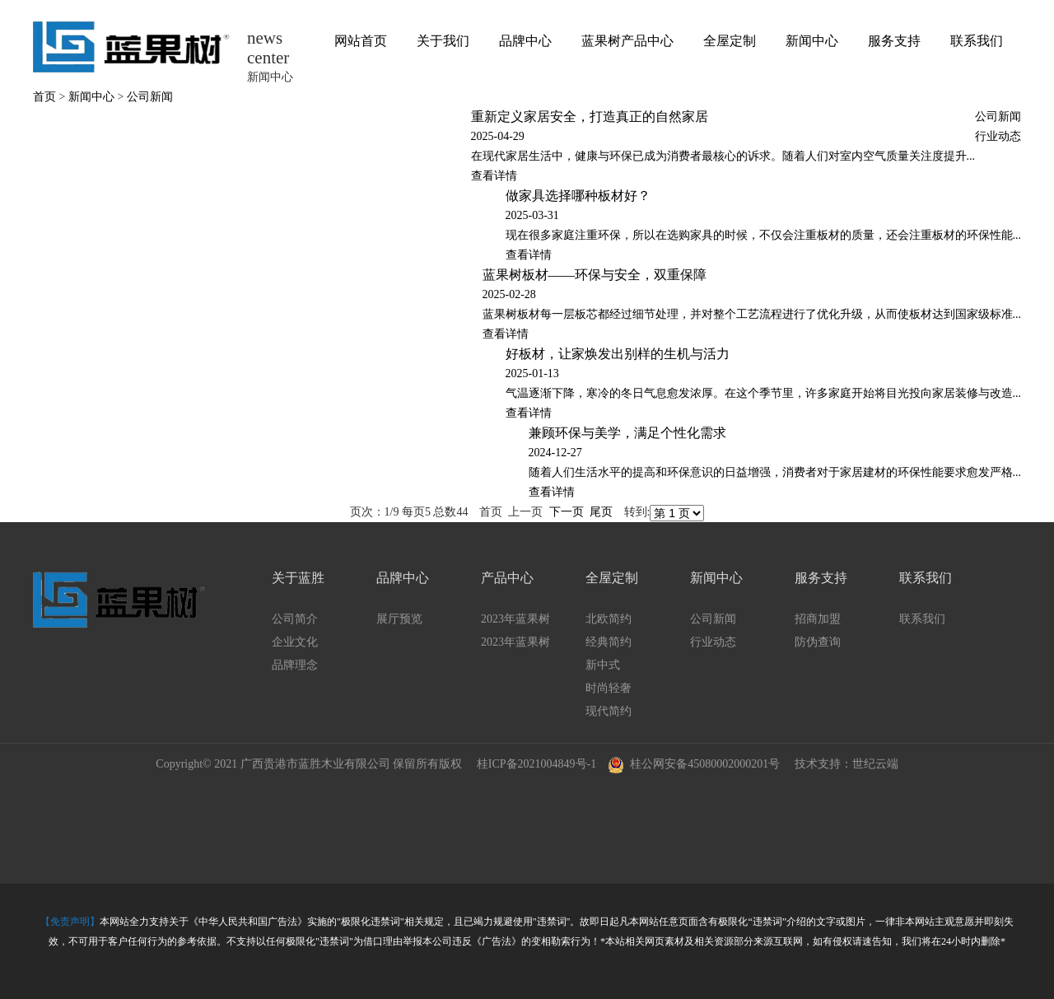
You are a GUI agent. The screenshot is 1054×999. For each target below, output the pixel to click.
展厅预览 (399, 619)
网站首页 (360, 41)
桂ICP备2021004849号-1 (536, 764)
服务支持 (894, 41)
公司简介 (295, 619)
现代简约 (608, 711)
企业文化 (295, 642)
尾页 (601, 512)
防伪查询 (818, 642)
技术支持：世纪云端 (846, 764)
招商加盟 (818, 619)
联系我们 (976, 41)
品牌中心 (525, 41)
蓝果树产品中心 (627, 41)
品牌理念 (295, 665)
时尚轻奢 (608, 688)
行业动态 (998, 136)
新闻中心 (812, 41)
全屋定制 (729, 41)
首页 (44, 97)
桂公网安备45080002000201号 (694, 763)
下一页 (566, 512)
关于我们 (443, 41)
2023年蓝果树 (515, 619)
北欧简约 (608, 619)
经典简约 (608, 642)
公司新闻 (150, 97)
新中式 (602, 665)
